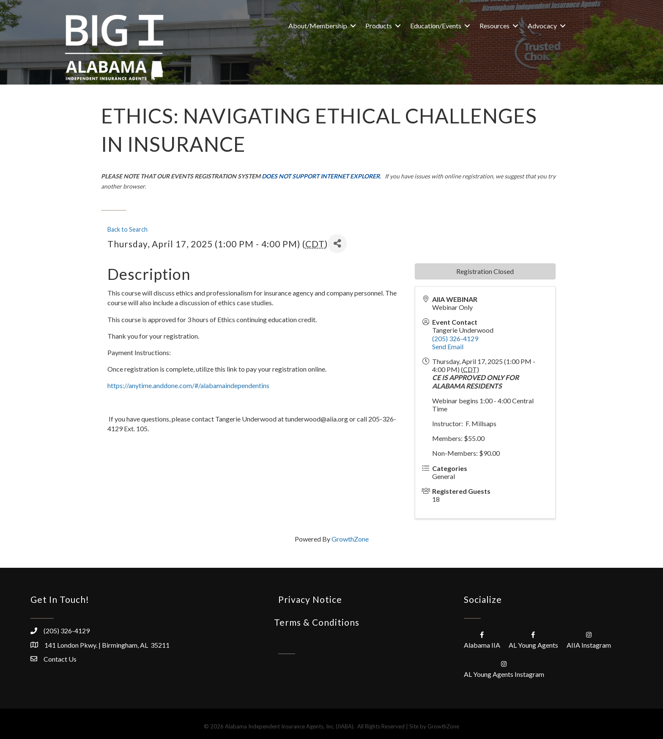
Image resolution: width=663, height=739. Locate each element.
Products (378, 26)
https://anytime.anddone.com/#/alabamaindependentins (188, 385)
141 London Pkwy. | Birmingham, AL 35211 (107, 645)
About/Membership (317, 26)
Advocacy (542, 26)
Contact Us (60, 659)
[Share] (337, 243)
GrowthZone (350, 539)
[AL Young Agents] (533, 639)
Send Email (447, 346)
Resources (494, 26)
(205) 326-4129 (455, 338)
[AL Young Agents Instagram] (504, 668)
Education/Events (435, 26)
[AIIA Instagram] (589, 639)
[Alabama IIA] (482, 639)
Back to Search (127, 229)
